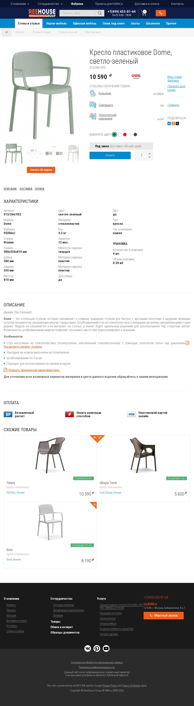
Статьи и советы (15, 631)
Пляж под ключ (113, 23)
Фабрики (77, 4)
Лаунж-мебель (56, 23)
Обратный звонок (160, 13)
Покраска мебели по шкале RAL (117, 628)
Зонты (135, 23)
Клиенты (11, 604)
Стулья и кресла (67, 32)
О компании (18, 4)
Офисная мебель (84, 23)
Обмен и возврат (61, 627)
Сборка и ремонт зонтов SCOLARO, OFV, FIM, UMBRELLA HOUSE (121, 606)
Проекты (11, 610)
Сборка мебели (108, 623)
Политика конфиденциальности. (97, 667)
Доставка (25, 189)
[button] (75, 51)
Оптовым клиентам (63, 604)
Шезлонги (153, 23)
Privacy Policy (110, 685)
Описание (10, 189)
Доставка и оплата (147, 4)
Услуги (101, 598)
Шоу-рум (11, 615)
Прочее (171, 23)
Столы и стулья (29, 23)
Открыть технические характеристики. (34, 370)
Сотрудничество (48, 4)
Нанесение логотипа (111, 613)
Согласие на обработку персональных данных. (97, 662)
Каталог (20, 32)
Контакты (177, 4)
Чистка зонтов (108, 618)
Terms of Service (131, 685)
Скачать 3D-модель (41, 170)
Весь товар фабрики (174, 78)
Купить (110, 155)
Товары (55, 621)
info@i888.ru (150, 603)
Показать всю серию (176, 88)
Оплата (39, 189)
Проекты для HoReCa (109, 4)
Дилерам (58, 615)
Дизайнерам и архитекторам (68, 610)
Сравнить (173, 105)
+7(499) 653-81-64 (122, 13)
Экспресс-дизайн (109, 634)
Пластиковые (93, 32)
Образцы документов (64, 632)
